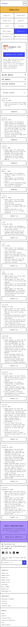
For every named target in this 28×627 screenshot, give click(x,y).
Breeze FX (21, 20)
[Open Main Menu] (25, 3)
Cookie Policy (5, 624)
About (3, 613)
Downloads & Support (7, 599)
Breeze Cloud (7, 20)
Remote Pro (7, 15)
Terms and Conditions (8, 620)
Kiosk (7, 26)
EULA (2, 622)
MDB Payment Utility (21, 36)
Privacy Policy (6, 618)
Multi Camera (7, 31)
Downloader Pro (7, 36)
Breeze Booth (21, 15)
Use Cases (4, 603)
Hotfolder (21, 26)
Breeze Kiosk (5, 582)
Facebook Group (6, 605)
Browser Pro (21, 31)
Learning (4, 601)
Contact (3, 615)
